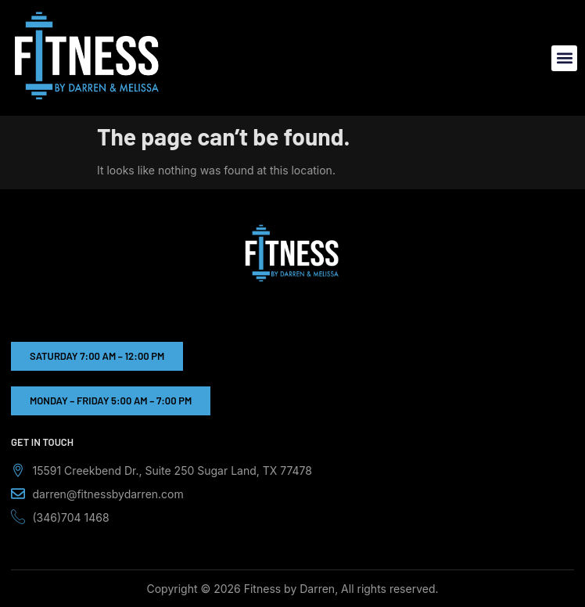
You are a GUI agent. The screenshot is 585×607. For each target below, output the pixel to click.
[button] (564, 58)
